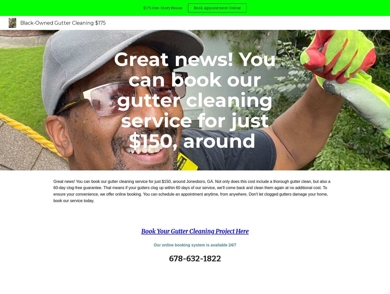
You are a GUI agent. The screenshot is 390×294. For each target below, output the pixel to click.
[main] (195, 100)
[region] (195, 8)
